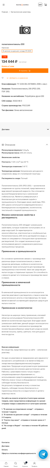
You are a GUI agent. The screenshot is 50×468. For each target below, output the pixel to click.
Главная (5, 12)
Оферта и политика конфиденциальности (19, 453)
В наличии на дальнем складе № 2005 (17, 51)
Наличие (5, 48)
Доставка (5, 446)
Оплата (5, 449)
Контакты (5, 442)
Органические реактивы (21, 12)
